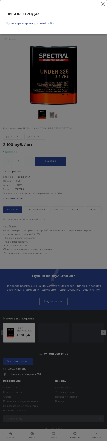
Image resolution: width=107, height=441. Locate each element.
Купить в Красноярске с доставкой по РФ (30, 23)
